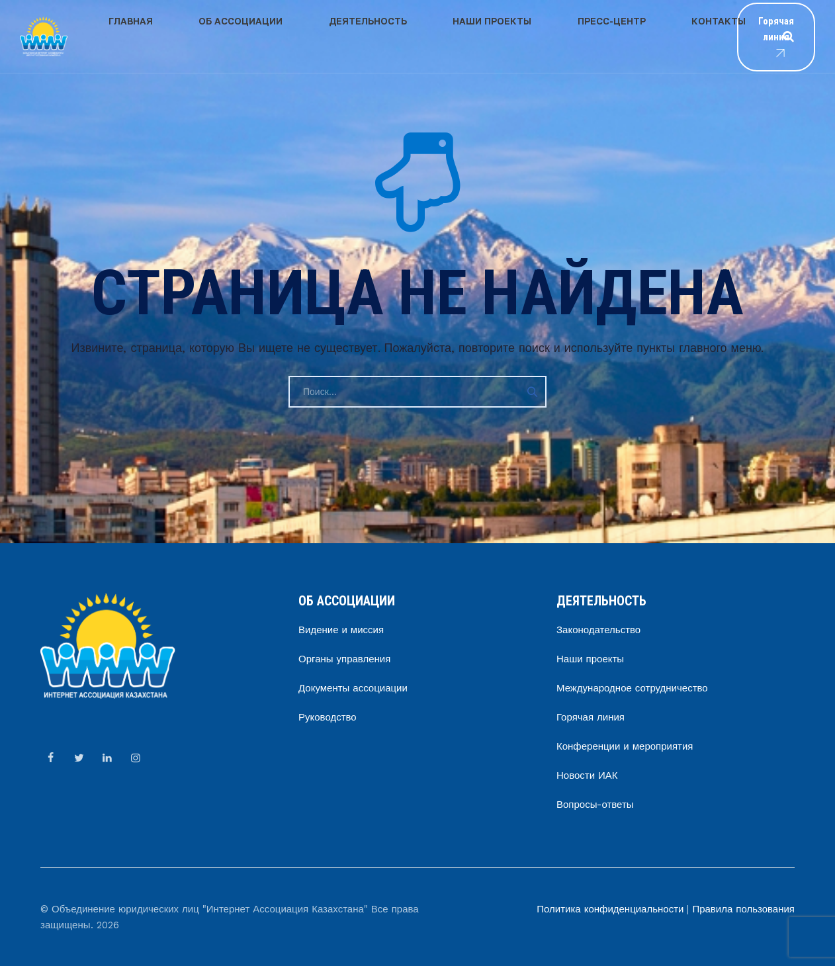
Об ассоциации (203, 36)
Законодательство (598, 630)
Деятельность (304, 36)
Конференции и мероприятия (624, 746)
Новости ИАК (587, 775)
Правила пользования (743, 909)
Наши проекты (403, 36)
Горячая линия (744, 37)
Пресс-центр (497, 36)
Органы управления (344, 659)
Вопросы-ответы (595, 805)
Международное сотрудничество (632, 688)
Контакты (579, 36)
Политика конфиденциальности (610, 909)
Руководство (327, 717)
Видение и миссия (341, 630)
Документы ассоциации (353, 688)
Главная (118, 36)
